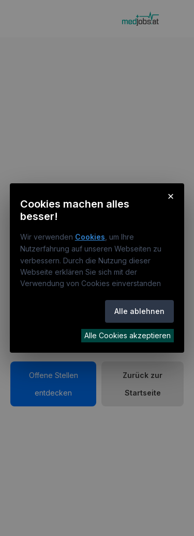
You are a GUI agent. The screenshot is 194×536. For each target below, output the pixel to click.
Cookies (90, 236)
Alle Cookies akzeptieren (127, 335)
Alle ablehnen (139, 311)
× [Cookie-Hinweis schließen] (171, 196)
